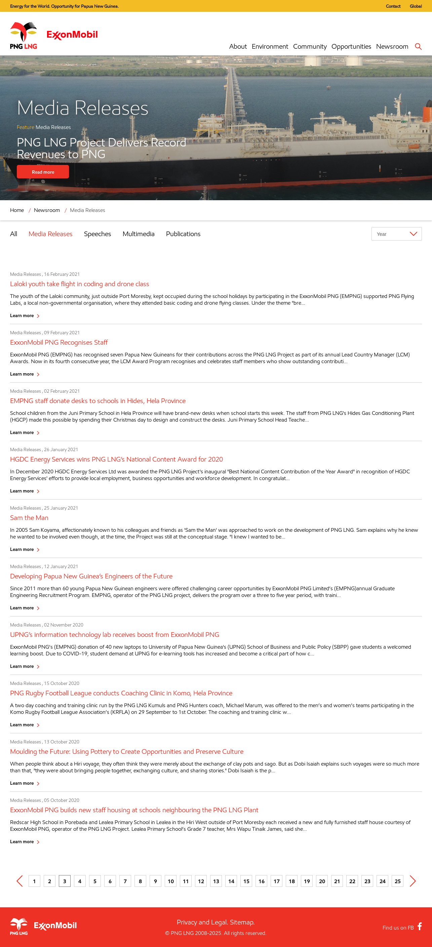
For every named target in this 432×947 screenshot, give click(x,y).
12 (201, 881)
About (238, 46)
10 (171, 881)
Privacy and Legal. (202, 922)
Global (416, 6)
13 (216, 881)
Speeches (97, 234)
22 (352, 881)
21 (337, 881)
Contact (393, 6)
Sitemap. (242, 922)
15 (246, 881)
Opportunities (351, 46)
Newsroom (392, 46)
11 (186, 881)
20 (322, 881)
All (13, 234)
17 (277, 881)
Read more (43, 172)
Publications (183, 234)
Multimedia (139, 234)
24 (383, 881)
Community (310, 46)
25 (398, 881)
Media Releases (87, 210)
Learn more (22, 315)
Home (17, 210)
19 (307, 881)
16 (262, 881)
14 (231, 881)
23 (367, 881)
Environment (270, 46)
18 (292, 881)
